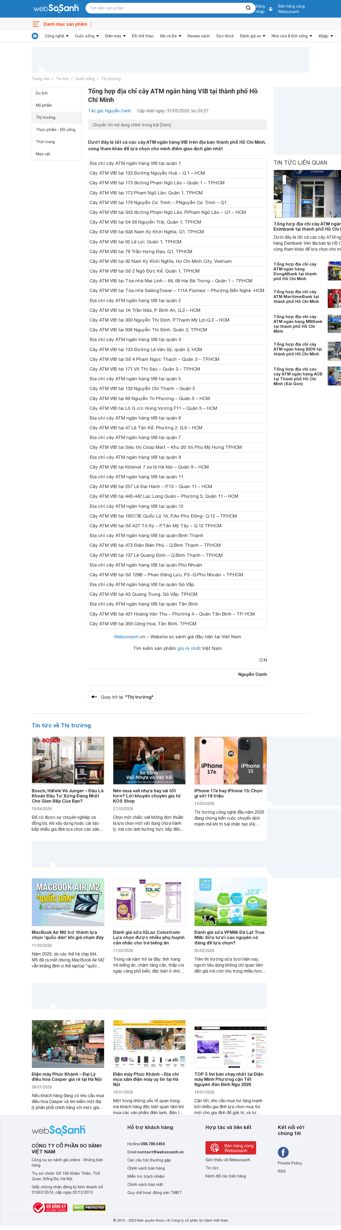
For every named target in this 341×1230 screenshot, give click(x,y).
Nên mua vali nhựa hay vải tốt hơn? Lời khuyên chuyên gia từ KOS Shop (147, 795)
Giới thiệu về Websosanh (227, 1160)
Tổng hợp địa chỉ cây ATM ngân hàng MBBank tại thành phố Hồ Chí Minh (298, 323)
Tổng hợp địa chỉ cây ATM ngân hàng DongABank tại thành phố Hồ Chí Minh (295, 271)
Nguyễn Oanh (252, 674)
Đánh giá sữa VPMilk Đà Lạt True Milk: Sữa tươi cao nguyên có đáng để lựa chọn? (229, 937)
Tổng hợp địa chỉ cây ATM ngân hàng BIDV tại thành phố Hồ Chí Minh (298, 349)
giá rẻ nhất (189, 648)
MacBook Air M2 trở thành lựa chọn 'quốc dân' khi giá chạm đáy (68, 935)
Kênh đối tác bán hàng (225, 1176)
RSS (282, 1171)
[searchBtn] (248, 8)
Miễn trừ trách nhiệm (146, 1176)
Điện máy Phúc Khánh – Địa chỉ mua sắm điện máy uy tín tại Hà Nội (146, 1079)
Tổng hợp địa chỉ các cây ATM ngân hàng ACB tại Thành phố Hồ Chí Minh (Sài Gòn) (298, 376)
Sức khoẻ (225, 36)
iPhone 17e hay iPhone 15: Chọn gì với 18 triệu (228, 793)
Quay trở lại (127, 697)
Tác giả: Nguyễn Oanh (109, 110)
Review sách (199, 36)
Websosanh (126, 636)
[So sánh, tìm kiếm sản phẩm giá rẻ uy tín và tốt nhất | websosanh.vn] (56, 9)
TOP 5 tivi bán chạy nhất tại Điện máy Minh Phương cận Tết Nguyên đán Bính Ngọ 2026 (228, 1079)
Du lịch (42, 93)
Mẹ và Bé (168, 36)
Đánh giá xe (250, 36)
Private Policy (290, 1163)
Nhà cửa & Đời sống (290, 36)
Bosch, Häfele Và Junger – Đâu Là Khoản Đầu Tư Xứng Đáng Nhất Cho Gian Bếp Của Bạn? (68, 795)
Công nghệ (54, 36)
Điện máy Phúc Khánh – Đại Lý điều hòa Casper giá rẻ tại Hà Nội (67, 1076)
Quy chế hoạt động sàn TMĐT (154, 1192)
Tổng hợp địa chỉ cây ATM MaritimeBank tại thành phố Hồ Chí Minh (296, 296)
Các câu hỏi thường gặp (149, 1160)
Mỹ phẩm (44, 105)
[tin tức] (35, 36)
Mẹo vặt (43, 154)
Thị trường (111, 79)
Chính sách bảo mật (145, 1184)
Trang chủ (41, 79)
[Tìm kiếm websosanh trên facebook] (283, 1152)
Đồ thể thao (143, 36)
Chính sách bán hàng (146, 1168)
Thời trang (45, 142)
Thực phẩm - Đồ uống (55, 129)
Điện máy (113, 36)
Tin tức (62, 79)
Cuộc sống (84, 36)
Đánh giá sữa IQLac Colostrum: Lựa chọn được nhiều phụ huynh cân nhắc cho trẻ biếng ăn (149, 937)
